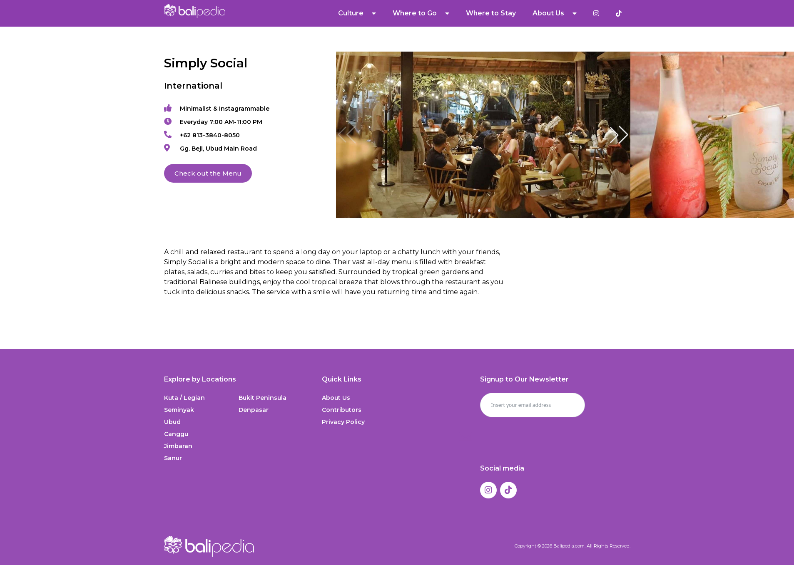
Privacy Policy (343, 422)
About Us (555, 13)
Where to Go (421, 13)
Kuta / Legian (184, 397)
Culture (357, 13)
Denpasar (254, 410)
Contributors (341, 410)
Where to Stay (491, 13)
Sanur (173, 458)
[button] (619, 135)
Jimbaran (178, 446)
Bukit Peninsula (262, 397)
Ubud (172, 422)
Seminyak (179, 410)
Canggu (176, 434)
